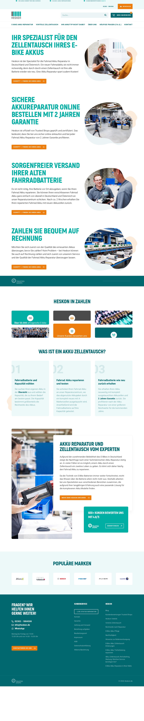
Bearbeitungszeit (80, 668)
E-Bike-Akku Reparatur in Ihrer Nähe (118, 700)
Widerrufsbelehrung (81, 685)
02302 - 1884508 (108, 3)
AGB (75, 676)
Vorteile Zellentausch (113, 657)
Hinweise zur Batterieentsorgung (117, 674)
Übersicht (22, 425)
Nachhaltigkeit (110, 670)
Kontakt (128, 21)
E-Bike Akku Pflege (112, 665)
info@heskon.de (21, 659)
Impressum (78, 672)
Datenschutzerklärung (82, 681)
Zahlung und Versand (82, 660)
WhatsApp (18, 663)
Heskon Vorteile (111, 653)
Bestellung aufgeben (82, 664)
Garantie (77, 656)
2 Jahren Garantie (106, 432)
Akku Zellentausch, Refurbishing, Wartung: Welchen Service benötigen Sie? (117, 694)
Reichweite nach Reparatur (115, 661)
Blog (107, 645)
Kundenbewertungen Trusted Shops (118, 649)
